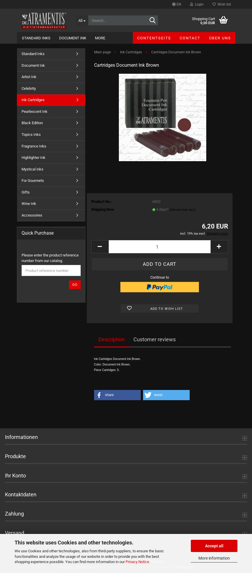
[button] (177, 4)
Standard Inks (36, 38)
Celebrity (29, 88)
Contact (190, 38)
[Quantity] (160, 246)
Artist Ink (29, 77)
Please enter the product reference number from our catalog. (50, 258)
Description (111, 339)
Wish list (221, 4)
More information (214, 558)
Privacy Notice (137, 562)
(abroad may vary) (182, 210)
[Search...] (82, 20)
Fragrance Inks (34, 146)
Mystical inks (32, 169)
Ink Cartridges (33, 100)
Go (74, 285)
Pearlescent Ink (34, 111)
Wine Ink (29, 203)
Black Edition (32, 123)
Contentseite (154, 38)
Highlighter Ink (33, 157)
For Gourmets (33, 180)
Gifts (26, 192)
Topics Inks (31, 134)
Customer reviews (154, 339)
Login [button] (197, 4)
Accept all (214, 546)
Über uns (220, 38)
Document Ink (72, 38)
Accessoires (32, 215)
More (100, 38)
